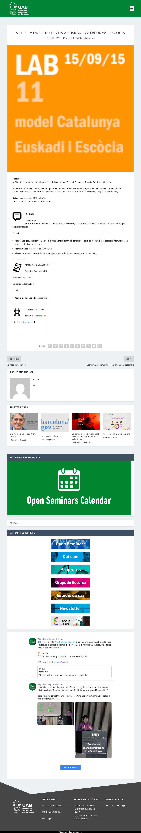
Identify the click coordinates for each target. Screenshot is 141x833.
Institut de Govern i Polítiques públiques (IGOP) (84, 806)
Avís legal (47, 815)
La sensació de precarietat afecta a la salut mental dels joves (85, 434)
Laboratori (90, 35)
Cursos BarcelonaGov (52, 433)
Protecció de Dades (52, 803)
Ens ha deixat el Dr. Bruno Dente (23, 432)
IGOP (58, 35)
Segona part (28, 319)
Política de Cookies (52, 809)
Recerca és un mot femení (116, 431)
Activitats (80, 35)
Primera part (40, 313)
